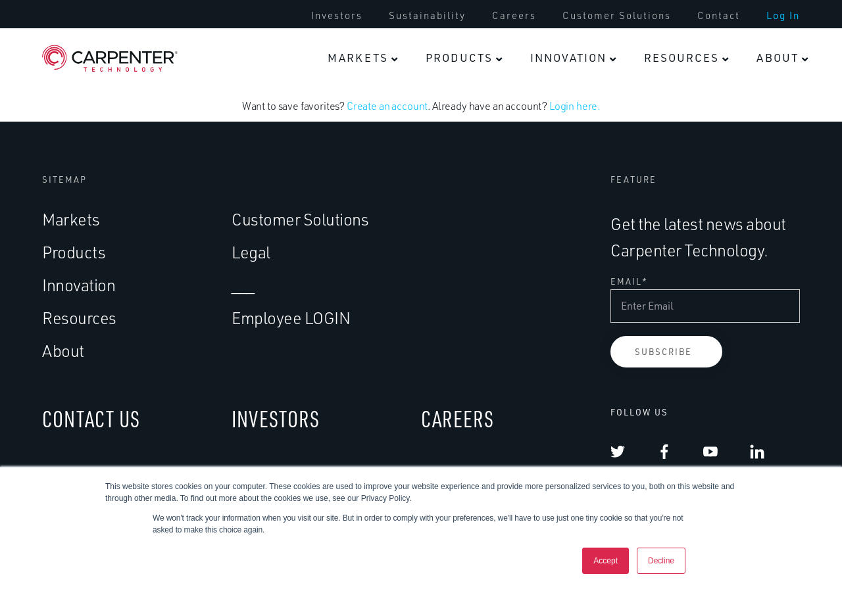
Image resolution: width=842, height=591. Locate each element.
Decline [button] (661, 560)
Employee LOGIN (291, 318)
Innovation (568, 57)
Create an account (387, 105)
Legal (251, 252)
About (777, 57)
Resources (681, 57)
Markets (358, 57)
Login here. (574, 105)
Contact (718, 16)
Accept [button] (605, 560)
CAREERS (457, 418)
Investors (336, 16)
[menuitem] (336, 16)
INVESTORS (276, 418)
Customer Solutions (616, 16)
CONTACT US (91, 418)
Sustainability (427, 16)
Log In (783, 16)
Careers (514, 16)
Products (459, 57)
